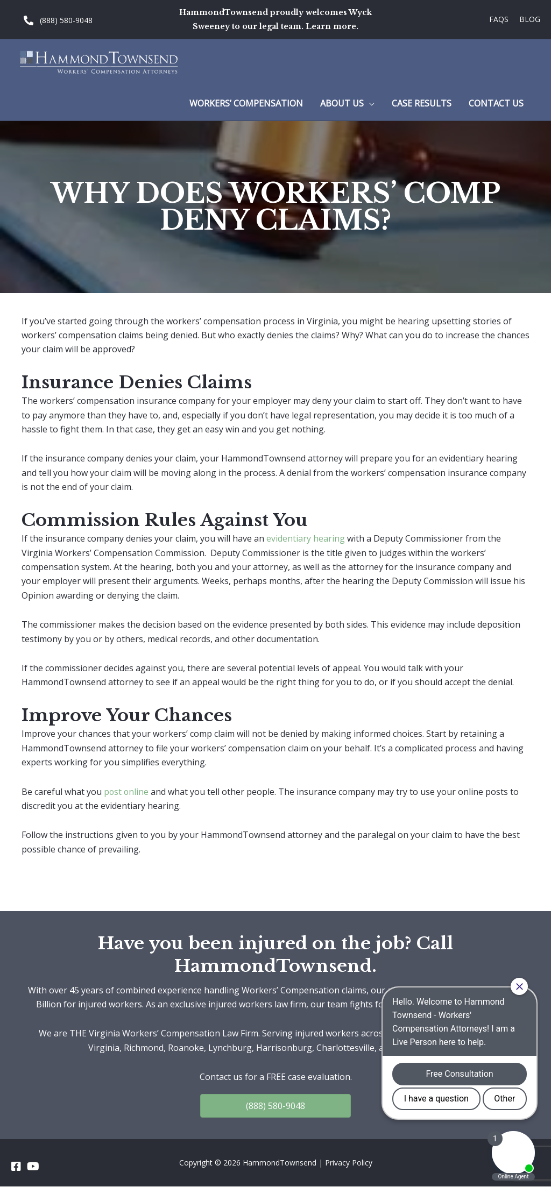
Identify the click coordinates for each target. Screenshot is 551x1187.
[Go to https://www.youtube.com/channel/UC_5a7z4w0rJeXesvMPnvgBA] (32, 1166)
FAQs (498, 19)
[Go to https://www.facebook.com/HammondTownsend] (16, 1166)
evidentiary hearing (305, 538)
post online (127, 792)
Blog (529, 19)
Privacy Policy (348, 1162)
